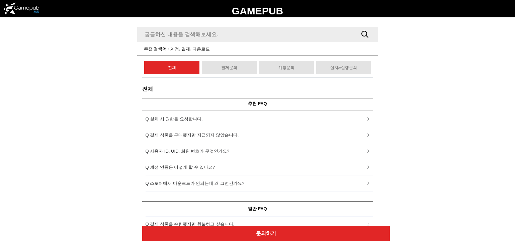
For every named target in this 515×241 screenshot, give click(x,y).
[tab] (259, 119)
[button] (259, 119)
